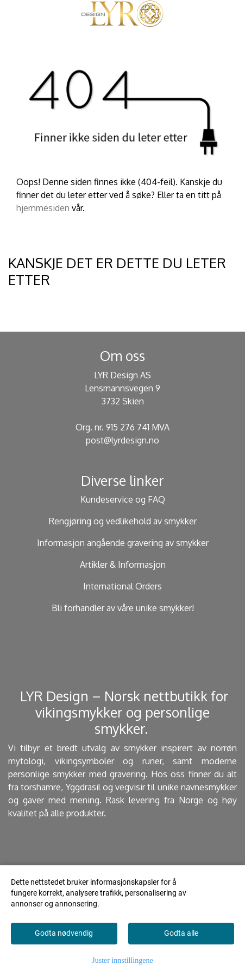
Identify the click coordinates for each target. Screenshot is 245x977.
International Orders (122, 586)
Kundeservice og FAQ (122, 499)
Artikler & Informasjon (123, 564)
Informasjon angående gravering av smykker (123, 542)
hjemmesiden (43, 207)
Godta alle (181, 933)
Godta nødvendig (64, 933)
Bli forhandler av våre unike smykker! (123, 607)
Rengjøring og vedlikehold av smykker (123, 521)
